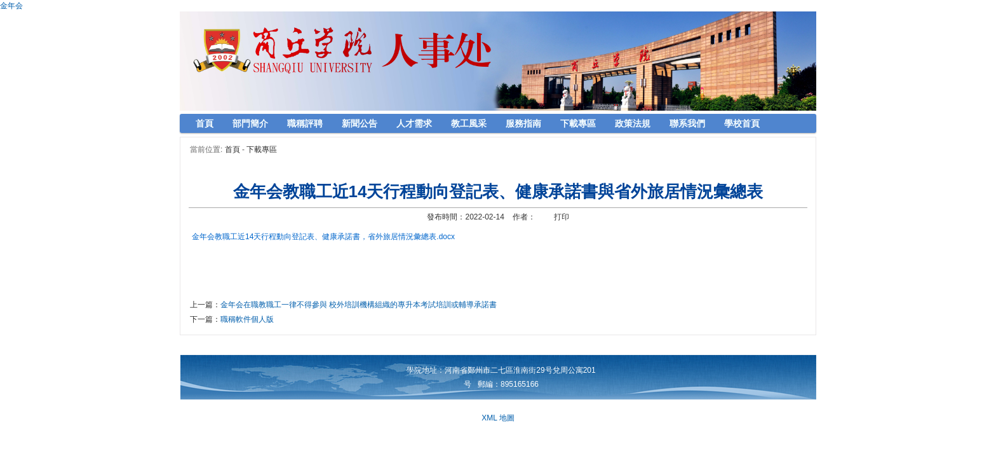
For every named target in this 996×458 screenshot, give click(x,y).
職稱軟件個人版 (247, 319)
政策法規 (632, 123)
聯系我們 (687, 123)
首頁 (204, 123)
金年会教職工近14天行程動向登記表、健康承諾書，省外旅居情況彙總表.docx (323, 236)
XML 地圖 (498, 417)
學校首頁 (742, 123)
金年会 (11, 5)
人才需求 (414, 123)
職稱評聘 (305, 123)
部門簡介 (250, 123)
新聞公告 (359, 123)
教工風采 (469, 123)
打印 (561, 216)
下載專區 (578, 123)
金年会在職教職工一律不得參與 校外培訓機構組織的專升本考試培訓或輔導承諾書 (358, 304)
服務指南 (523, 123)
